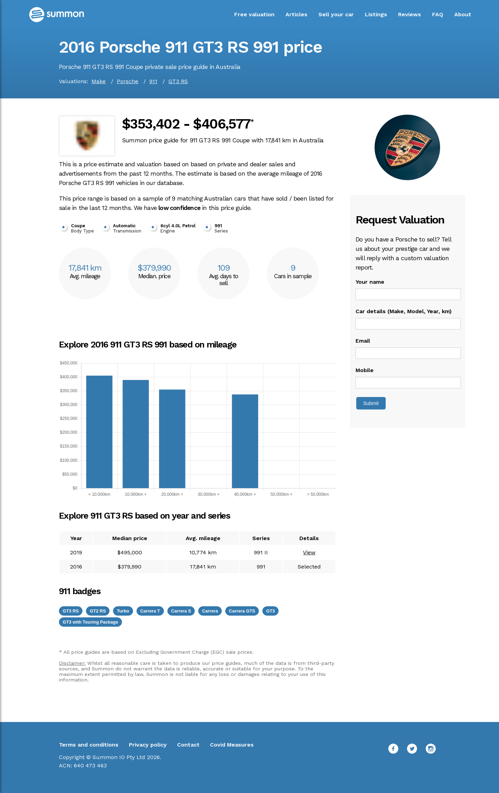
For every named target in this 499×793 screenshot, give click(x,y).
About (462, 14)
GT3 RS (178, 81)
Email (363, 340)
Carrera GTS (242, 611)
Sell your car (336, 14)
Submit (371, 403)
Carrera (210, 611)
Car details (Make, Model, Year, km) (404, 311)
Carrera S (181, 611)
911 (153, 81)
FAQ (437, 14)
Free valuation (254, 14)
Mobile (365, 370)
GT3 (270, 611)
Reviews (409, 14)
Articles (296, 14)
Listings (376, 14)
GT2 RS (98, 611)
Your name (370, 282)
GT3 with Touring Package (90, 622)
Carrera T (150, 611)
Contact (188, 744)
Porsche (127, 81)
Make (98, 81)
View (309, 552)
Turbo (123, 611)
